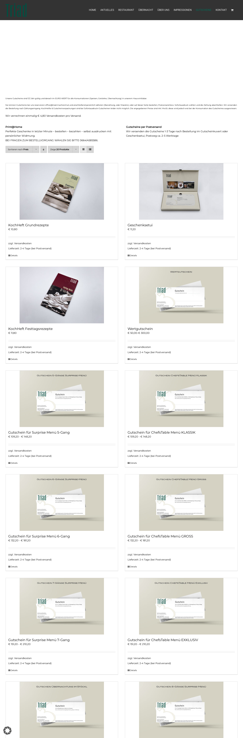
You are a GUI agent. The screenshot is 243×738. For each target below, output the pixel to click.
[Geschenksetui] (181, 191)
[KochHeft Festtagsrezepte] (62, 295)
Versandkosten (23, 243)
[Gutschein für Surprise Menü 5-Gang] (62, 399)
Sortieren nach (18, 149)
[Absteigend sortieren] (43, 149)
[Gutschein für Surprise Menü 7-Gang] (62, 606)
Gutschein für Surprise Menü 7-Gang (39, 640)
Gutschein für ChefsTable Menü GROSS (160, 536)
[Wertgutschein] (181, 295)
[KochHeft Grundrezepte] (62, 191)
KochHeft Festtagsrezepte (30, 329)
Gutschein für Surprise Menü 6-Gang (39, 536)
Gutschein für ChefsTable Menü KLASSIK (161, 432)
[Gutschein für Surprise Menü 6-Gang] (62, 502)
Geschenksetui (140, 225)
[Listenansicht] (90, 149)
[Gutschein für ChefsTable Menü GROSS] (181, 502)
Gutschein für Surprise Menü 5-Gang (39, 432)
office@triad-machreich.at (57, 105)
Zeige (59, 149)
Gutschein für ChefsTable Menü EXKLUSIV (163, 640)
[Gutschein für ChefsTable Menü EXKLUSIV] (181, 606)
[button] (7, 730)
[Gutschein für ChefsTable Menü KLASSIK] (181, 399)
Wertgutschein (140, 329)
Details (14, 255)
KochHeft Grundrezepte (28, 225)
